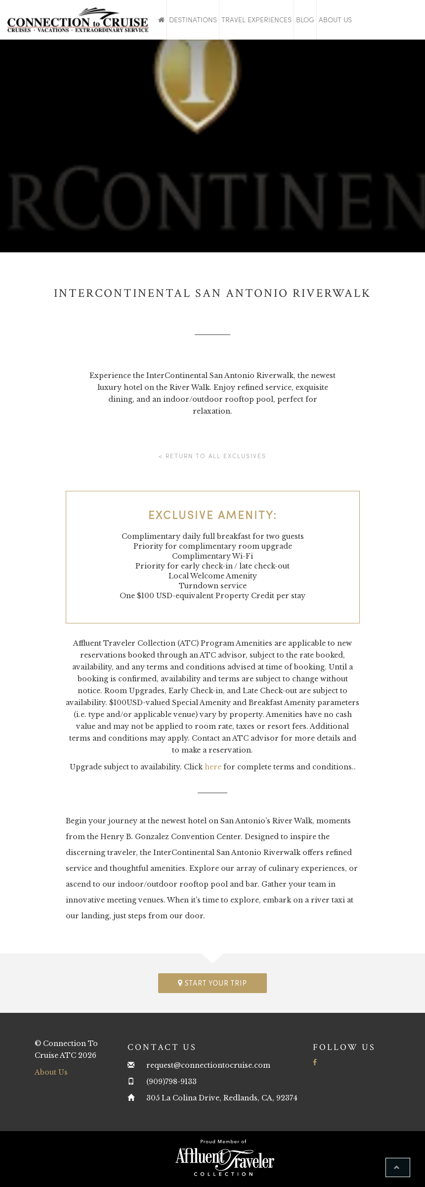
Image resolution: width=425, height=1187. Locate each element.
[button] (397, 1167)
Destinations (193, 19)
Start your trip (212, 983)
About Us (335, 19)
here (213, 766)
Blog (305, 19)
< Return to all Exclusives (212, 456)
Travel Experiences (256, 19)
